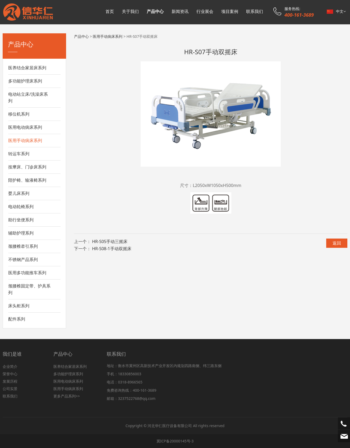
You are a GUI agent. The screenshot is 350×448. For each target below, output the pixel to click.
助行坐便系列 (21, 220)
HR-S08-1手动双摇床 (111, 249)
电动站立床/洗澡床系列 (28, 97)
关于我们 (130, 11)
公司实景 (10, 388)
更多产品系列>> (66, 396)
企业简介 (10, 366)
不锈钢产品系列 (23, 259)
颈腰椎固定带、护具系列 (29, 289)
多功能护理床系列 (25, 81)
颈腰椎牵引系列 (23, 246)
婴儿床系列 (18, 193)
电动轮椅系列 (21, 206)
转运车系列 (18, 154)
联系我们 (254, 11)
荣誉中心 (10, 373)
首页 (109, 11)
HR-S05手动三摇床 (109, 241)
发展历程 (10, 381)
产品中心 (155, 11)
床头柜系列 (18, 306)
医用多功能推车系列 (27, 273)
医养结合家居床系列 (27, 68)
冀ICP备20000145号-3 (175, 441)
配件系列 (16, 319)
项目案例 (229, 11)
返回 (337, 243)
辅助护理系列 (21, 233)
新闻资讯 (180, 11)
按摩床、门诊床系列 (27, 167)
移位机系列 (18, 114)
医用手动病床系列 (25, 140)
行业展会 (204, 11)
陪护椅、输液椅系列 (27, 180)
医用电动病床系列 (25, 127)
